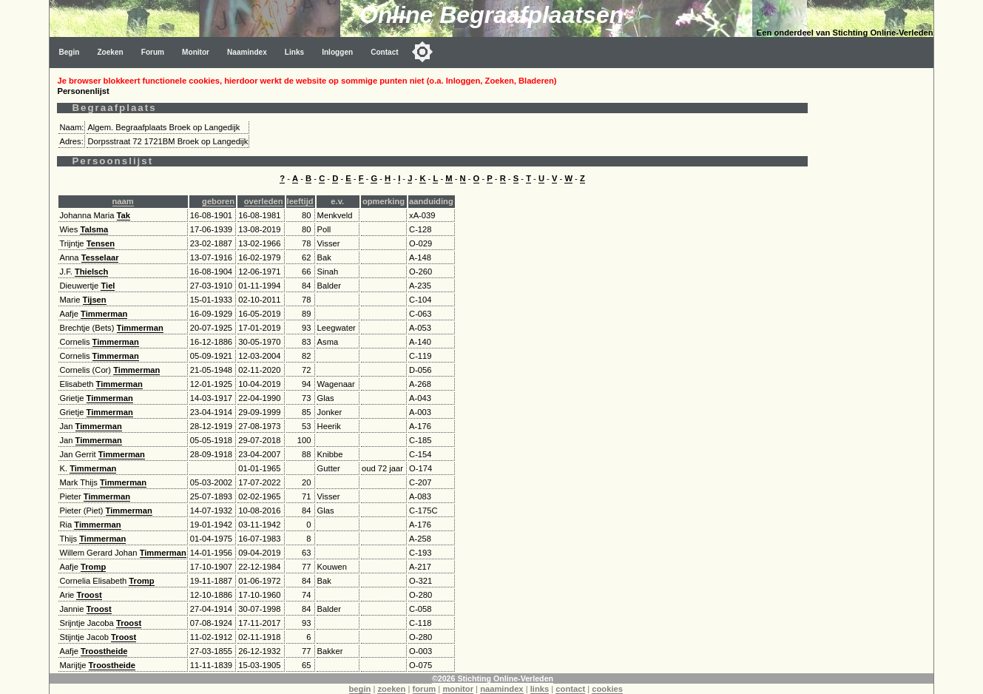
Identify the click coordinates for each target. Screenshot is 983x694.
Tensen (101, 243)
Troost (88, 594)
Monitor (195, 52)
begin (360, 688)
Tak (123, 215)
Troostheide (104, 651)
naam (123, 201)
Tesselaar (100, 257)
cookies (607, 688)
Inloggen (337, 52)
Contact (385, 52)
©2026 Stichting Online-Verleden (492, 678)
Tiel (108, 285)
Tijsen (95, 299)
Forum (152, 52)
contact (570, 688)
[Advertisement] (874, 290)
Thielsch (91, 271)
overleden (263, 201)
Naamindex (247, 52)
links (540, 688)
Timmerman (104, 313)
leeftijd (300, 201)
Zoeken (110, 52)
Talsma (94, 229)
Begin (68, 52)
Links (294, 52)
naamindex (501, 688)
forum (424, 688)
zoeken (391, 688)
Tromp (93, 566)
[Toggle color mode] (422, 52)
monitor (457, 688)
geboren (218, 201)
